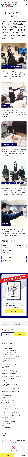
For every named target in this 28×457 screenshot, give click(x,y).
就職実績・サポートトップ (8, 246)
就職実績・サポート (4, 324)
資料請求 (22, 334)
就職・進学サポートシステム (20, 246)
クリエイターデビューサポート (8, 251)
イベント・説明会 (9, 334)
